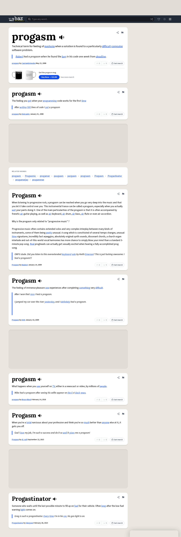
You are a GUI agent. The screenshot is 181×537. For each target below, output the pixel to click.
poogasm (58, 176)
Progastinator (115, 176)
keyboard (66, 254)
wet (14, 210)
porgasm (71, 176)
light (22, 509)
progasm (15, 63)
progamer (45, 176)
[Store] (158, 19)
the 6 (70, 392)
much (86, 422)
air (21, 214)
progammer (38, 179)
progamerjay (21, 179)
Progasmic (30, 176)
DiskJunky (26, 114)
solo (74, 254)
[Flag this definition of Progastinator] (123, 497)
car (65, 516)
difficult (106, 46)
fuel (76, 506)
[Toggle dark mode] (164, 19)
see (38, 386)
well (65, 432)
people (103, 386)
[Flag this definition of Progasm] (123, 194)
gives (71, 432)
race (32, 294)
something (84, 288)
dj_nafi (24, 439)
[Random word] (150, 19)
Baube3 (25, 265)
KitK (23, 320)
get (29, 101)
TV (53, 386)
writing (23, 107)
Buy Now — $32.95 (49, 77)
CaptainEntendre (29, 63)
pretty (49, 232)
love (22, 432)
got (47, 107)
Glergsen (29, 523)
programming (50, 101)
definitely (65, 302)
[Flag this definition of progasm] (122, 32)
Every (46, 516)
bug (64, 56)
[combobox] (90, 19)
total (28, 422)
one (47, 288)
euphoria (49, 46)
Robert (19, 56)
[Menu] (170, 19)
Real (32, 244)
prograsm (85, 176)
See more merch (67, 77)
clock (77, 392)
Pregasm (99, 176)
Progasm (15, 265)
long (103, 506)
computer (117, 46)
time (83, 101)
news (83, 392)
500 (29, 107)
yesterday (49, 302)
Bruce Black (26, 399)
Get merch (117, 63)
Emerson (89, 254)
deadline (101, 56)
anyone (105, 422)
